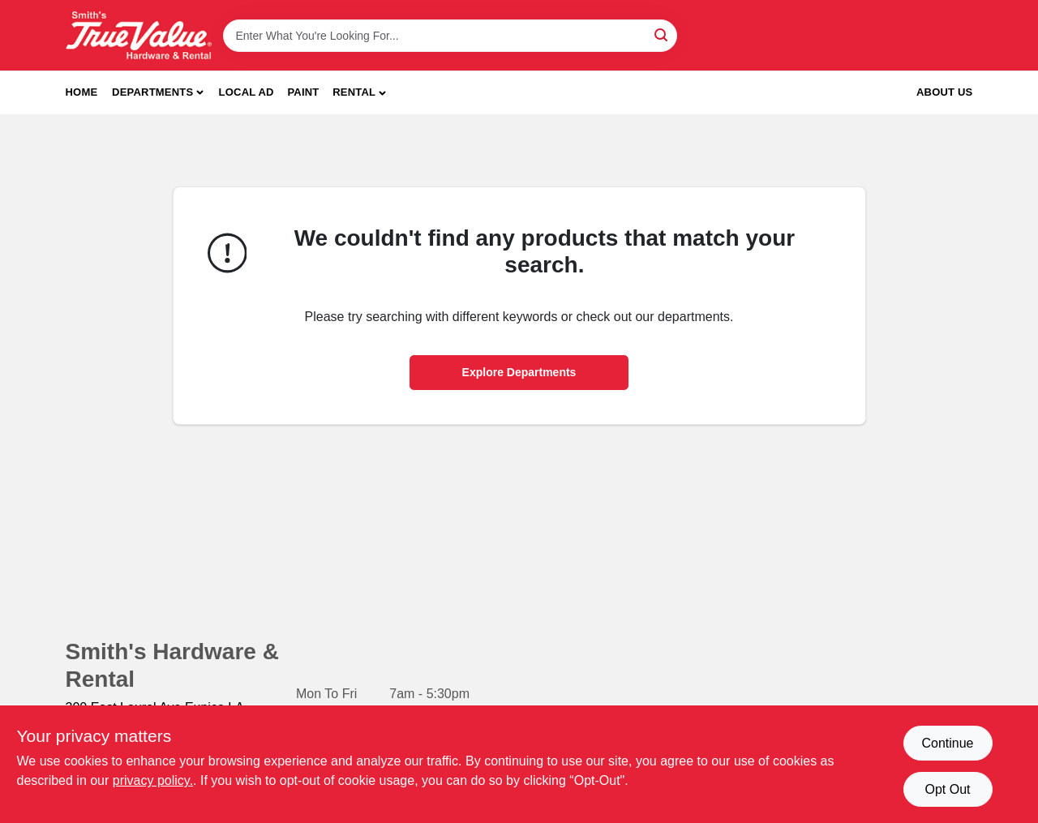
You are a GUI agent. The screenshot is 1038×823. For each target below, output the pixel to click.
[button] (359, 93)
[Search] (662, 34)
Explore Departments (519, 372)
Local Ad (246, 92)
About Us (944, 92)
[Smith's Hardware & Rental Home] (139, 35)
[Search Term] (450, 35)
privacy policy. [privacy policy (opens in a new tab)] (153, 780)
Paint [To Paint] (303, 92)
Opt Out (947, 789)
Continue (947, 743)
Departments (152, 92)
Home (82, 92)
